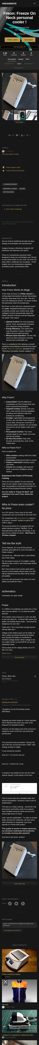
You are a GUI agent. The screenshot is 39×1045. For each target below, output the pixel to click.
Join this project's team (10, 154)
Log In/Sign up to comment (12, 930)
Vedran (6, 977)
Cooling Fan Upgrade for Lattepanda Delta (17, 1035)
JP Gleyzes (19, 34)
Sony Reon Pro (22, 518)
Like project (28, 40)
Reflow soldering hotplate (11, 974)
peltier (22, 188)
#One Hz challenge (15, 349)
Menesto (5, 1005)
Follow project (12, 40)
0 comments (26, 705)
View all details (19, 657)
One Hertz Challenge (14, 209)
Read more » (7, 653)
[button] (34, 3)
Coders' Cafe (8, 1007)
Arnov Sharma (9, 1037)
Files (27, 59)
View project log (19, 884)
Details (20, 59)
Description (12, 59)
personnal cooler (10, 188)
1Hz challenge (8, 192)
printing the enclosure (10, 702)
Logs (19, 63)
